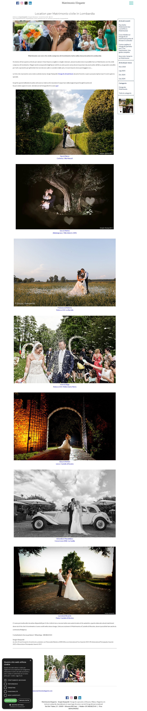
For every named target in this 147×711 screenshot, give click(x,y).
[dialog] (17, 683)
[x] (26, 3)
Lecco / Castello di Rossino (65, 464)
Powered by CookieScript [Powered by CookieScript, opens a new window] (17, 707)
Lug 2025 (122, 71)
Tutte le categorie (125, 93)
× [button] (30, 660)
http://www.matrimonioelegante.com (40, 691)
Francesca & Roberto (65, 308)
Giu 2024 (122, 79)
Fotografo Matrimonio (123, 88)
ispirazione (50, 18)
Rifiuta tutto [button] (24, 700)
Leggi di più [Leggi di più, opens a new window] (19, 676)
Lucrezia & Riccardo (64, 616)
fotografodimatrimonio (20, 18)
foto (46, 18)
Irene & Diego (64, 384)
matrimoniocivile (41, 18)
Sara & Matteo (65, 231)
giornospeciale (56, 18)
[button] (17, 704)
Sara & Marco (64, 156)
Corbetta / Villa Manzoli (65, 158)
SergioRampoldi (29, 18)
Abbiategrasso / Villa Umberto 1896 (65, 233)
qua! (57, 86)
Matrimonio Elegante (73, 2)
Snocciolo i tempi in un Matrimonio (125, 57)
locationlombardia (64, 18)
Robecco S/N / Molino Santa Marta (64, 387)
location (35, 18)
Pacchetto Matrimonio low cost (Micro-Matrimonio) (124, 28)
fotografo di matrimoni (65, 74)
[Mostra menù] (131, 3)
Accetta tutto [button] (10, 700)
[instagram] (22, 3)
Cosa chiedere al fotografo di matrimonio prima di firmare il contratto (126, 37)
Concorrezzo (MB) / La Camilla (65, 541)
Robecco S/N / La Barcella (64, 310)
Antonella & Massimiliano (64, 539)
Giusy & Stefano (64, 462)
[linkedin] (30, 3)
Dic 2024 (122, 75)
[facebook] (18, 3)
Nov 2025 (122, 67)
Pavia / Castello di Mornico (65, 618)
